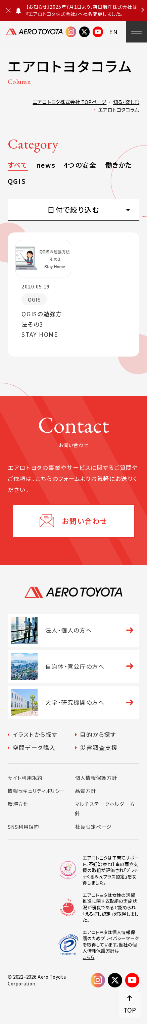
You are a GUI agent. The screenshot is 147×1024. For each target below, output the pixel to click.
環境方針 (18, 803)
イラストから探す (35, 734)
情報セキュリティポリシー (36, 790)
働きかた (118, 165)
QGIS (17, 181)
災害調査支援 (98, 747)
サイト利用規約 (25, 777)
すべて (18, 165)
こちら (88, 957)
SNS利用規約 (23, 826)
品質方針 (85, 790)
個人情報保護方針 (96, 777)
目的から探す (98, 734)
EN (113, 32)
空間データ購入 (34, 747)
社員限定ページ (93, 826)
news (45, 165)
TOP (130, 1009)
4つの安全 (80, 165)
